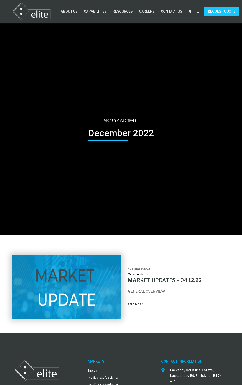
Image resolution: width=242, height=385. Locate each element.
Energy (92, 370)
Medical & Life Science (103, 377)
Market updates (138, 274)
